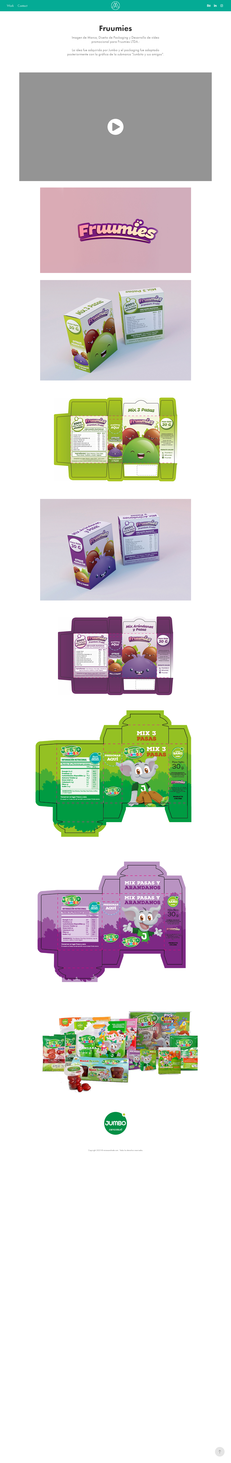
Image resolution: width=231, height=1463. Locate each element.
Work (10, 6)
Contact (22, 6)
